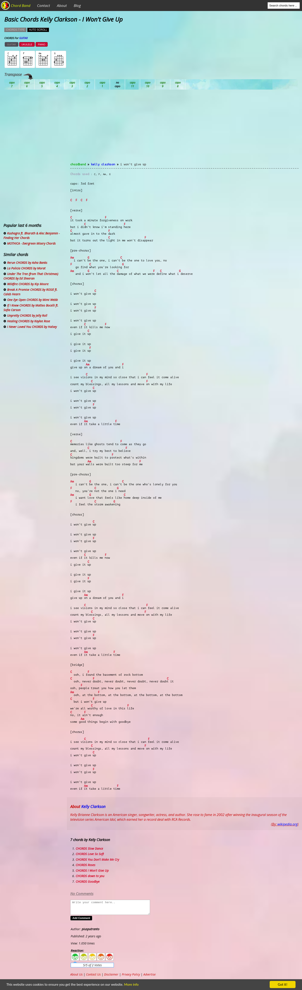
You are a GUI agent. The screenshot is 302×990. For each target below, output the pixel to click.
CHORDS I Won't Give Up (92, 870)
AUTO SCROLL (38, 29)
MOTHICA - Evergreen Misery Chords (31, 243)
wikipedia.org (287, 824)
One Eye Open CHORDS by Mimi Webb (32, 300)
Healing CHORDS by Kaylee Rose (28, 321)
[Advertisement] (184, 128)
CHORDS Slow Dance (89, 848)
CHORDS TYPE (15, 29)
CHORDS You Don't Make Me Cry (97, 859)
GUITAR (11, 44)
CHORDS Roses (85, 865)
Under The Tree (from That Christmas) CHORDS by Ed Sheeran (30, 276)
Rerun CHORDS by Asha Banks (27, 263)
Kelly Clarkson (103, 164)
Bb (42, 84)
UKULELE (27, 44)
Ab (11, 84)
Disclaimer (111, 974)
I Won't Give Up (133, 164)
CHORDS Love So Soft (90, 854)
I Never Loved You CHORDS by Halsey (32, 327)
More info (131, 984)
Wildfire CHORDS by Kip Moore (28, 284)
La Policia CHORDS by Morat (26, 268)
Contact (43, 5)
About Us (76, 974)
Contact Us (93, 974)
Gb (162, 84)
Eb (117, 84)
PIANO (41, 44)
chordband (78, 164)
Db (87, 84)
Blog (77, 5)
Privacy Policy (131, 974)
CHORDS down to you (90, 876)
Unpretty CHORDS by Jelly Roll (27, 315)
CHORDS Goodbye (88, 881)
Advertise (149, 974)
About (62, 5)
